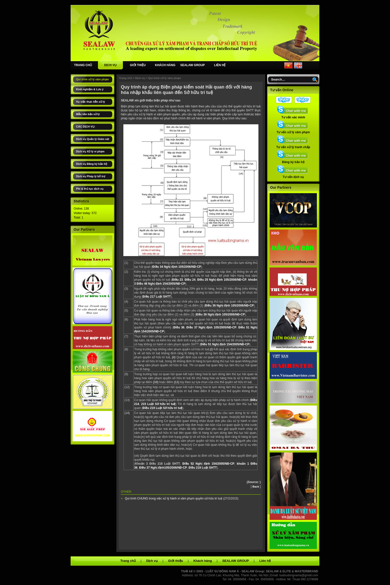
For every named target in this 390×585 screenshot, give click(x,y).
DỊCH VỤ (110, 65)
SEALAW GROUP (192, 65)
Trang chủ (125, 78)
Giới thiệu (175, 561)
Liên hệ (264, 561)
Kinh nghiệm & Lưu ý (89, 89)
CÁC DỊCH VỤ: (85, 126)
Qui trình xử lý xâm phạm (92, 79)
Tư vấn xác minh (293, 116)
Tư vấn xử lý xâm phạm (293, 131)
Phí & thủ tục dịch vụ (89, 188)
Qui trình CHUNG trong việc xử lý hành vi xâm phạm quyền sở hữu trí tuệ (174, 498)
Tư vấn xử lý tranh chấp (293, 145)
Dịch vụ (140, 78)
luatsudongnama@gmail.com (298, 575)
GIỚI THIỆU (138, 65)
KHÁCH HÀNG (165, 65)
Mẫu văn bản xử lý (88, 114)
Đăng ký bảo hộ (293, 160)
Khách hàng (202, 561)
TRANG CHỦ (83, 65)
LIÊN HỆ (220, 65)
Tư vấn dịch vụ (293, 175)
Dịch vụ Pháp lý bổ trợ (90, 176)
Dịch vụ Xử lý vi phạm (90, 151)
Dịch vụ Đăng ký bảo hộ (91, 163)
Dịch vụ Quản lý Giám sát (92, 138)
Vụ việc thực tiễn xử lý (90, 101)
